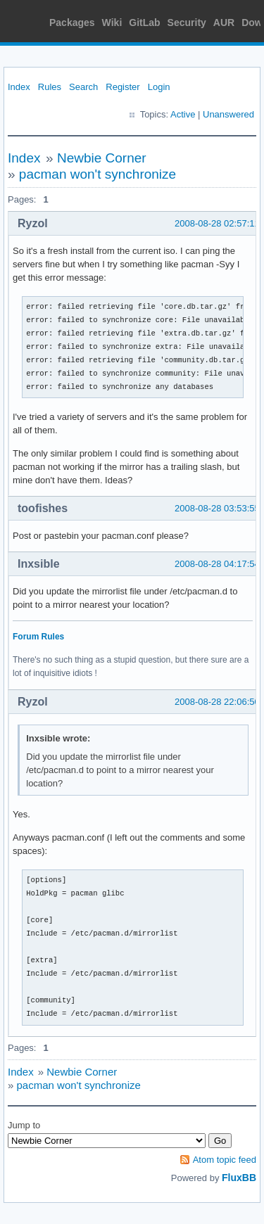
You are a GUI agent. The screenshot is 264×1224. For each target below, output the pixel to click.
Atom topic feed (224, 1159)
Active (182, 114)
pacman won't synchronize (97, 174)
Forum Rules (38, 637)
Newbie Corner (101, 158)
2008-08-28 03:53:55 (217, 508)
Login (159, 87)
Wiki (112, 22)
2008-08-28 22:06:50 (217, 701)
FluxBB (239, 1177)
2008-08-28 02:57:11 (217, 223)
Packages (72, 22)
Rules (49, 87)
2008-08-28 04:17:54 (217, 564)
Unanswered (228, 114)
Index (19, 87)
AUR (223, 22)
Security (187, 22)
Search (83, 87)
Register (122, 87)
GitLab (144, 22)
